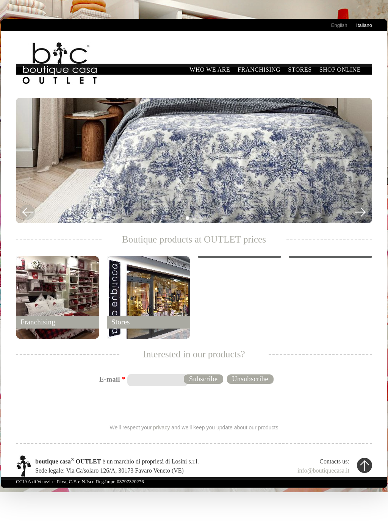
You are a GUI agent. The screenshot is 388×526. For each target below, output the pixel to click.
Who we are (209, 69)
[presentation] (194, 404)
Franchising (259, 69)
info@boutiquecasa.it (323, 470)
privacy (161, 427)
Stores (299, 69)
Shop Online (340, 69)
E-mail (112, 379)
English (339, 25)
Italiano (364, 25)
